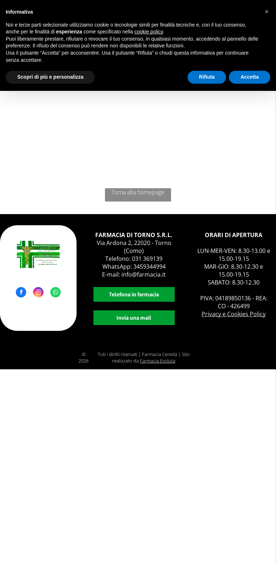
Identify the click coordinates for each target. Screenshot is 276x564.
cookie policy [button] (148, 31)
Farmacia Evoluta (157, 360)
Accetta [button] (249, 77)
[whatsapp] (55, 293)
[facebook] (21, 293)
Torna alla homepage (138, 192)
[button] (266, 11)
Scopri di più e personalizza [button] (50, 77)
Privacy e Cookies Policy (234, 314)
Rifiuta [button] (207, 77)
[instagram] (38, 293)
